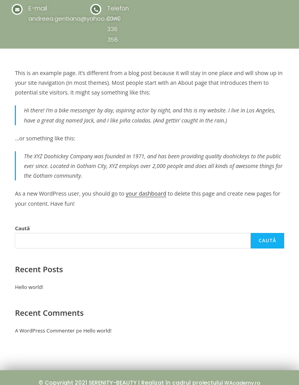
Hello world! (29, 276)
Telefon (119, 8)
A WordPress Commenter (45, 320)
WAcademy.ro (242, 372)
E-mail (39, 8)
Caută (22, 217)
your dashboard (146, 183)
